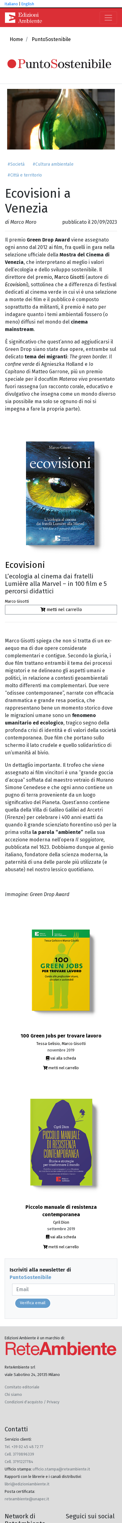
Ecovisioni (25, 565)
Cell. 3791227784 (19, 1461)
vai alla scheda (61, 1058)
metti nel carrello (61, 609)
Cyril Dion (61, 1222)
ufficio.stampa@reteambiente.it (61, 1469)
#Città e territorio (24, 175)
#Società (16, 164)
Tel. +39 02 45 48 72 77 (24, 1446)
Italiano (11, 4)
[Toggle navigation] (108, 18)
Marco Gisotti (70, 277)
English (27, 4)
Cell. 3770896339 (19, 1454)
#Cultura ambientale (53, 164)
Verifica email (33, 1302)
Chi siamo (13, 1394)
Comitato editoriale (22, 1387)
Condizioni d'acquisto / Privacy (32, 1402)
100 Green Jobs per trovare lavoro (61, 1036)
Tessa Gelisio (48, 1043)
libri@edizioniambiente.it (27, 1484)
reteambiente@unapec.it (27, 1499)
